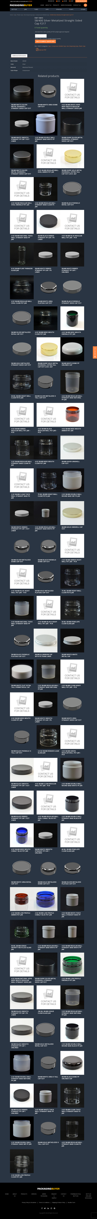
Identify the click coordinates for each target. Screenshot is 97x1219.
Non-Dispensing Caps (29, 15)
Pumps (71, 9)
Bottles (14, 9)
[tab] (19, 55)
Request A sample (54, 1196)
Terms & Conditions (44, 1202)
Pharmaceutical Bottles (76, 1195)
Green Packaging (66, 5)
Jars (25, 9)
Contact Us (77, 5)
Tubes (36, 9)
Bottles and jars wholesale (88, 1196)
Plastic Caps (20, 15)
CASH (30, 1)
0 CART (71, 1)
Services (34, 1194)
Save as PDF (41, 49)
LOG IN (64, 1)
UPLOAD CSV (51, 1)
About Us (48, 5)
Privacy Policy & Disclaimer (29, 1202)
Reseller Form (71, 1202)
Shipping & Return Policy (58, 1202)
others (83, 9)
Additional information (19, 55)
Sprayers (59, 9)
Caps (47, 9)
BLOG (58, 1)
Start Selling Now (81, 1)
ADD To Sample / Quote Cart (45, 41)
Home (42, 5)
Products (56, 5)
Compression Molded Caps (42, 15)
